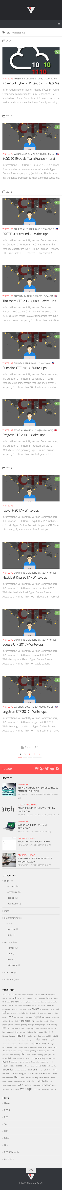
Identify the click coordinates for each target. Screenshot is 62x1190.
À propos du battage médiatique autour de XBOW (35, 860)
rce (51, 1061)
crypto (35, 1009)
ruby (9, 935)
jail (52, 1028)
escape (16, 1017)
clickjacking (27, 1005)
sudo (31, 1073)
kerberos (30, 1032)
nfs (48, 1043)
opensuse (12, 903)
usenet (10, 1081)
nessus (13, 1043)
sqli (55, 1069)
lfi (52, 1031)
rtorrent (38, 1066)
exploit (37, 1017)
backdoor (42, 998)
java (3, 1032)
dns (45, 1013)
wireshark (5, 1089)
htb (4, 1028)
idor (22, 1028)
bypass (47, 1001)
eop (10, 1016)
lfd (49, 1032)
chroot (20, 1005)
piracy (34, 1054)
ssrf (12, 1073)
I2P (6, 1131)
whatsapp (36, 1085)
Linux (7, 1145)
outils (8, 1051)
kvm (35, 1032)
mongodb (51, 1040)
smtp (40, 1070)
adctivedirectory (27, 994)
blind (4, 1002)
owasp (20, 1051)
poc (45, 1054)
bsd (22, 1001)
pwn (53, 1058)
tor (33, 1077)
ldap (45, 1032)
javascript (10, 1032)
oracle (50, 1047)
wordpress (15, 1089)
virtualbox (31, 1081)
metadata (21, 1040)
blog (8, 1002)
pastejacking (41, 1050)
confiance (14, 1009)
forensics (25, 1021)
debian (11, 898)
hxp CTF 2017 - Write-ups (20, 510)
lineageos (12, 1036)
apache (4, 998)
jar (55, 1028)
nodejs (15, 1047)
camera (4, 1005)
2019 (7, 116)
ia (19, 1028)
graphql (17, 1024)
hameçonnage (40, 1024)
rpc (28, 1066)
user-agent (18, 1081)
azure (35, 998)
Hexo (7, 1103)
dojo (56, 1013)
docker (51, 1013)
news (32, 838)
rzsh (48, 1066)
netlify (26, 1044)
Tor (5, 1124)
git (41, 1021)
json (24, 1032)
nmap (9, 1047)
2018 (7, 192)
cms (38, 1005)
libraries (5, 1036)
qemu (22, 1062)
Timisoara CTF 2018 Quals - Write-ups (29, 301)
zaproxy (53, 1089)
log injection (28, 1036)
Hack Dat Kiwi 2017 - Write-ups (24, 577)
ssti (16, 1073)
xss (35, 1089)
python (11, 929)
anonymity (51, 994)
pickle (28, 1054)
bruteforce (15, 1001)
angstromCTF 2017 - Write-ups (24, 711)
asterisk (29, 998)
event (22, 1017)
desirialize (33, 1013)
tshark (46, 1077)
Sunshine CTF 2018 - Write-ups (24, 368)
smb (35, 1069)
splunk (46, 1070)
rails (37, 1062)
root (24, 1065)
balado (49, 998)
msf (8, 1044)
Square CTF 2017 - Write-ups (22, 644)
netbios (20, 1043)
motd (4, 1044)
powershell (6, 1058)
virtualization (43, 1081)
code (43, 1005)
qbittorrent (15, 1062)
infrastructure (45, 1028)
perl (11, 1054)
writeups (7, 78)
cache (55, 1002)
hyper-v (15, 1028)
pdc (53, 1051)
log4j (35, 1036)
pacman (26, 1051)
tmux (22, 1077)
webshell (28, 1085)
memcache (6, 1039)
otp (3, 1051)
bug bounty (28, 1001)
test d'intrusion (7, 1077)
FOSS (7, 1110)
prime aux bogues (18, 1058)
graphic (10, 1024)
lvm (43, 1036)
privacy (28, 1058)
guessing (24, 1024)
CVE (12, 994)
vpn (51, 1081)
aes (36, 994)
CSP (8, 994)
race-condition (30, 1062)
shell (30, 1069)
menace (13, 1039)
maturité (55, 1036)
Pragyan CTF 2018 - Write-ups (23, 435)
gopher (4, 1024)
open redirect (32, 1047)
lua (39, 1036)
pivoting (40, 1054)
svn (40, 1073)
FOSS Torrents (11, 1152)
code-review (50, 1005)
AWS (4, 994)
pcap (49, 1050)
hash (48, 1024)
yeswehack (45, 1089)
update (52, 1077)
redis (12, 1065)
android (11, 886)
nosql (21, 1047)
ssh (7, 1073)
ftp (33, 1021)
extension (55, 1017)
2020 (7, 41)
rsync (32, 1066)
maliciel (48, 1036)
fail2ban (5, 1021)
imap (37, 1028)
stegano (23, 1073)
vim (24, 1081)
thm (16, 1077)
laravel (41, 1032)
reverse (19, 1065)
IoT (16, 994)
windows (12, 965)
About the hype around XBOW (34, 841)
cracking (22, 1009)
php (23, 1054)
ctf (4, 1012)
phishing (17, 1054)
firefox (11, 1021)
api (10, 998)
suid (36, 1073)
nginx (53, 1043)
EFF (6, 1117)
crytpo (53, 1009)
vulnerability (6, 1085)
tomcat (28, 1077)
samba (53, 1066)
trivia (41, 1077)
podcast (52, 1054)
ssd (3, 1073)
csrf (57, 1009)
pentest (5, 1054)
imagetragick (30, 1028)
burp (35, 1002)
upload (4, 1081)
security (22, 838)
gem (37, 1021)
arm (24, 998)
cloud (34, 1005)
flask (16, 1021)
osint (55, 1047)
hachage (31, 1024)
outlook (13, 1051)
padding (33, 1051)
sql (50, 1069)
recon (5, 1065)
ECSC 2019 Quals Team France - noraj (28, 158)
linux (20, 804)
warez (14, 1085)
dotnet (4, 1017)
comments (6, 1009)
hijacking (54, 1024)
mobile (44, 1039)
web (20, 1084)
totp (36, 1077)
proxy (48, 1058)
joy (21, 1032)
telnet (55, 1073)
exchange (29, 1017)
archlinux (31, 804)
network (35, 1043)
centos (11, 948)
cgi (16, 1005)
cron (29, 1009)
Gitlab (7, 1138)
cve (8, 1013)
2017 (7, 468)
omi (25, 1047)
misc (6, 911)
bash (56, 998)
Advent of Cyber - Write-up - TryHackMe (30, 83)
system (47, 1073)
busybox (41, 1002)
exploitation (46, 1017)
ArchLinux (9, 1159)
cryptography (44, 1009)
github (46, 1021)
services (24, 1070)
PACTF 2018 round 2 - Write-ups (25, 234)
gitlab (51, 1021)
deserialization (22, 1013)
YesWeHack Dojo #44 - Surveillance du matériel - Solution (38, 789)
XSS (19, 994)
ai (39, 994)
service (17, 1069)
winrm (54, 1085)
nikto (4, 1047)
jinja (16, 1032)
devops (40, 1013)
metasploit (29, 1040)
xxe (39, 1089)
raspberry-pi (44, 1062)
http (9, 1028)
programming (11, 918)
